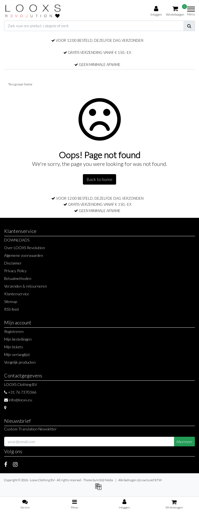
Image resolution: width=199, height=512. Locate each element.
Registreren (14, 331)
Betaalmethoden (17, 278)
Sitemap (10, 301)
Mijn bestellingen (18, 339)
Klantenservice (16, 293)
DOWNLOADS (16, 240)
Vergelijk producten (20, 362)
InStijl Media (104, 480)
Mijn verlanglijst (17, 354)
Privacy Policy (15, 270)
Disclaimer (13, 263)
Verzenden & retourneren (25, 286)
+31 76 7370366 (20, 392)
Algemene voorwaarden (23, 255)
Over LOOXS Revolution (24, 247)
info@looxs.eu (18, 399)
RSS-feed (11, 309)
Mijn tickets (13, 346)
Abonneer (184, 441)
